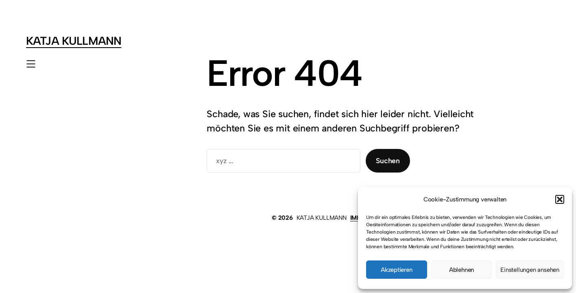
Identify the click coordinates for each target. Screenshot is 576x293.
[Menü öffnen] (31, 64)
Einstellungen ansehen (529, 269)
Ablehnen (461, 269)
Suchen (388, 160)
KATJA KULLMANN (73, 41)
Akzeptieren (396, 269)
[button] (560, 199)
